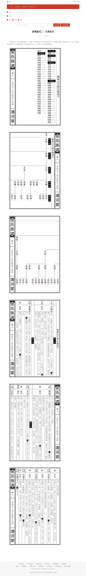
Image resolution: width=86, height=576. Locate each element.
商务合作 (32, 566)
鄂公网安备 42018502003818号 (48, 568)
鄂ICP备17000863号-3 (36, 568)
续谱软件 (41, 566)
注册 (78, 1)
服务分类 (38, 564)
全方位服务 (54, 572)
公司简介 (47, 564)
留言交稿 (64, 564)
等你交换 (58, 566)
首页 (11, 6)
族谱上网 (33, 6)
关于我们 (21, 564)
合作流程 (30, 564)
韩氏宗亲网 (67, 566)
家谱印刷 (18, 6)
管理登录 (55, 564)
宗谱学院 (24, 566)
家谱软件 (25, 6)
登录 (74, 1)
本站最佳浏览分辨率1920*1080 (36, 572)
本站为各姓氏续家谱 (47, 572)
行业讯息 (49, 566)
